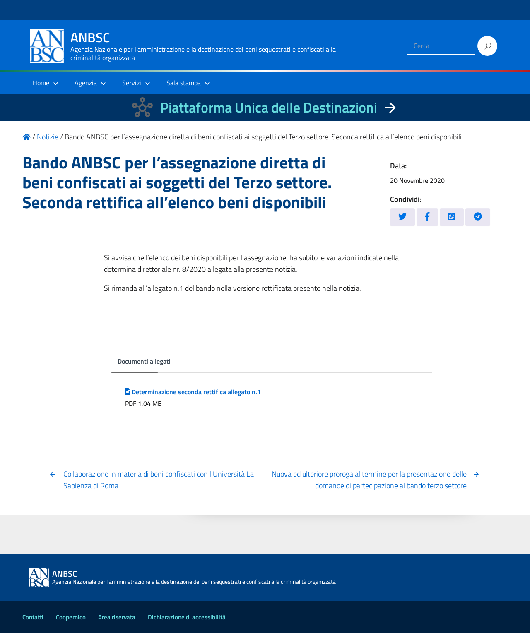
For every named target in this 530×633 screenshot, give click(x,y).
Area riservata (116, 617)
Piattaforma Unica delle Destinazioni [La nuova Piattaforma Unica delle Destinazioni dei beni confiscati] (268, 107)
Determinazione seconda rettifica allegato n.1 (193, 392)
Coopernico (71, 617)
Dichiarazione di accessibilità (187, 617)
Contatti (32, 617)
